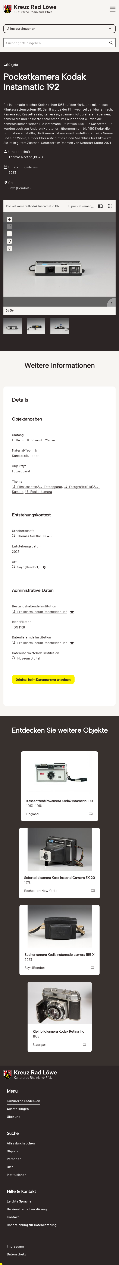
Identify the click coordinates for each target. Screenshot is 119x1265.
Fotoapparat (50, 487)
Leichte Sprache (19, 1201)
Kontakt (13, 1217)
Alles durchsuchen (21, 1143)
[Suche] (55, 42)
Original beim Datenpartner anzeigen (43, 679)
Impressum (15, 1246)
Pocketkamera (38, 491)
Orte (10, 1167)
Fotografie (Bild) (78, 487)
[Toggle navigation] (112, 9)
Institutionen (16, 1175)
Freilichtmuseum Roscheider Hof (39, 612)
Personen (14, 1159)
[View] (109, 206)
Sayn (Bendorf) (25, 567)
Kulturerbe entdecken (23, 1101)
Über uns (13, 1116)
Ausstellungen (18, 1109)
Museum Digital (26, 658)
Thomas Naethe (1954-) (31, 536)
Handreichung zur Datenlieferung (32, 1225)
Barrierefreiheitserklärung (27, 1209)
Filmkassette (24, 487)
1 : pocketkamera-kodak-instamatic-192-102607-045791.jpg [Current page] (82, 206)
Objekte (13, 1151)
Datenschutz (16, 1254)
